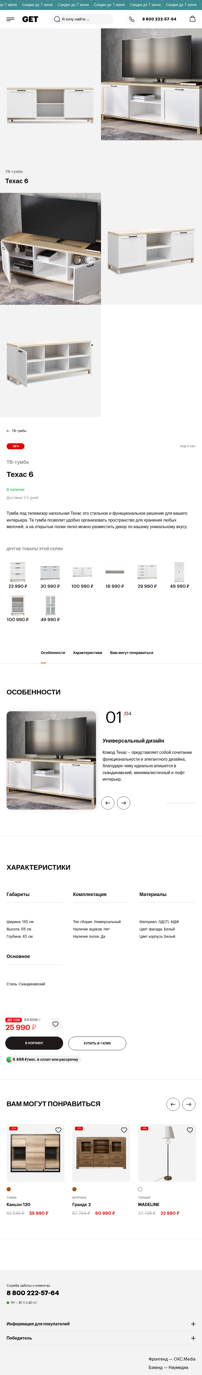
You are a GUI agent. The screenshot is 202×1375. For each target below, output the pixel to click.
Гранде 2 (81, 1205)
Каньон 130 (19, 1205)
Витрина (79, 1197)
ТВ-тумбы (19, 430)
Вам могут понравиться (131, 657)
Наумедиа (178, 1368)
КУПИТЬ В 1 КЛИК (97, 1043)
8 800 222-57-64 (159, 19)
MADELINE (148, 1205)
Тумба (12, 1197)
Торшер (144, 1197)
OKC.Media (184, 1359)
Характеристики (87, 657)
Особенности (53, 657)
